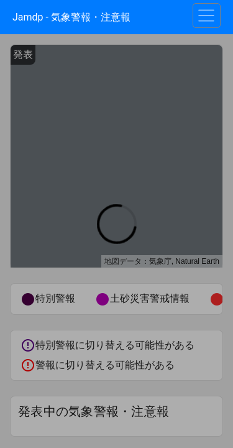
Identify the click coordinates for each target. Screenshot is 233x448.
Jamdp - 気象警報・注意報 (71, 17)
